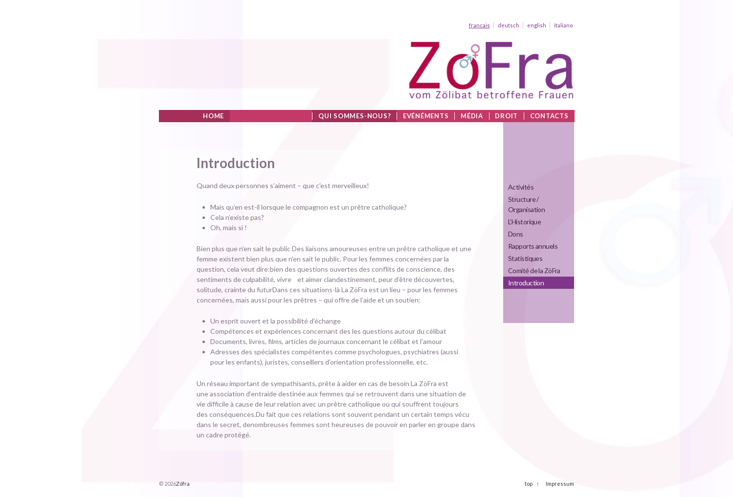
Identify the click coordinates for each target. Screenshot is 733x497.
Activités (520, 187)
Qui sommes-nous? (354, 116)
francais (479, 25)
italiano (563, 25)
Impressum (560, 483)
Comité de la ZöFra (534, 270)
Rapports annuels (532, 246)
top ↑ (532, 483)
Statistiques (525, 258)
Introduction (526, 283)
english (536, 25)
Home (213, 116)
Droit (506, 116)
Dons (515, 234)
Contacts (549, 116)
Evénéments (426, 116)
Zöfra (183, 483)
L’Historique (524, 221)
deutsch (508, 25)
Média (472, 116)
